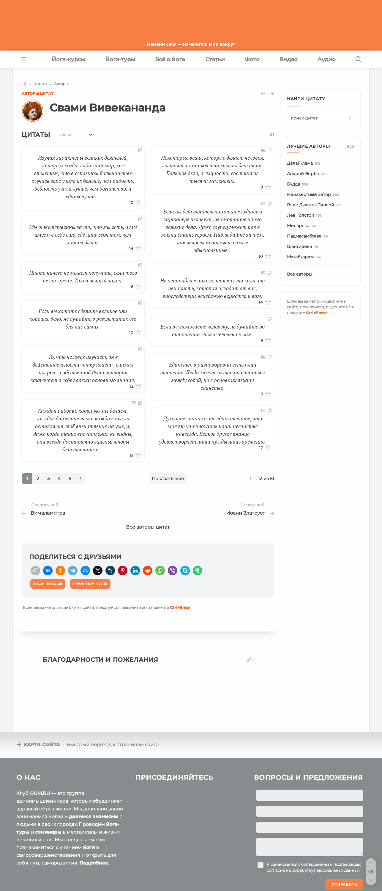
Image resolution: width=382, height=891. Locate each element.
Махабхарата (305, 257)
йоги (89, 847)
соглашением (315, 864)
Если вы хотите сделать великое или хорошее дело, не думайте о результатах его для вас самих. (83, 318)
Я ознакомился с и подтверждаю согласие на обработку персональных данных (314, 867)
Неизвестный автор (314, 195)
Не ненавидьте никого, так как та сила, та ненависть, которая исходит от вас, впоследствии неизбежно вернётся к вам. (212, 288)
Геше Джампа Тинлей (314, 205)
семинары (48, 832)
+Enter (180, 607)
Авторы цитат (37, 93)
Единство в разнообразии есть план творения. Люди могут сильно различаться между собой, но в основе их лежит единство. (212, 376)
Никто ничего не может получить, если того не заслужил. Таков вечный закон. (83, 276)
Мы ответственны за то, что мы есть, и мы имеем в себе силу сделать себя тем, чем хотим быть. (83, 234)
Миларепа (302, 226)
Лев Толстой (305, 216)
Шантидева (303, 247)
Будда (298, 184)
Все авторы (299, 274)
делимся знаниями (93, 816)
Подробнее (93, 863)
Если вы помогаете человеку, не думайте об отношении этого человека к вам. (212, 330)
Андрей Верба (308, 174)
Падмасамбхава (308, 236)
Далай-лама (304, 163)
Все (350, 146)
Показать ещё (168, 478)
